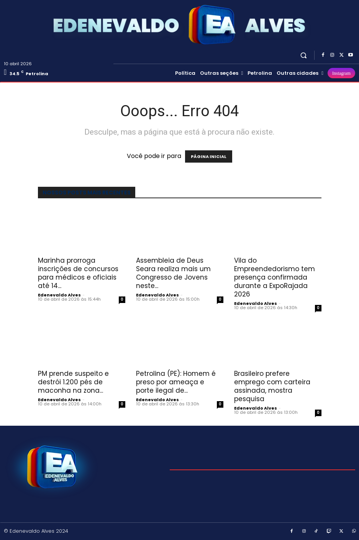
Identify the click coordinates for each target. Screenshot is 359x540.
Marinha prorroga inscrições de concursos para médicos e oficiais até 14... (78, 273)
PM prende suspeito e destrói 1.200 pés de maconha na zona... (73, 382)
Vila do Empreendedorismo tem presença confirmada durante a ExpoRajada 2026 (274, 277)
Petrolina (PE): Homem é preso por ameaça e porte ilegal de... (176, 382)
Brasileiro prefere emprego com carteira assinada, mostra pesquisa (272, 386)
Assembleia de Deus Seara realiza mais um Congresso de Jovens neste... (173, 273)
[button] (303, 55)
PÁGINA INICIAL (208, 156)
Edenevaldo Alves (59, 295)
